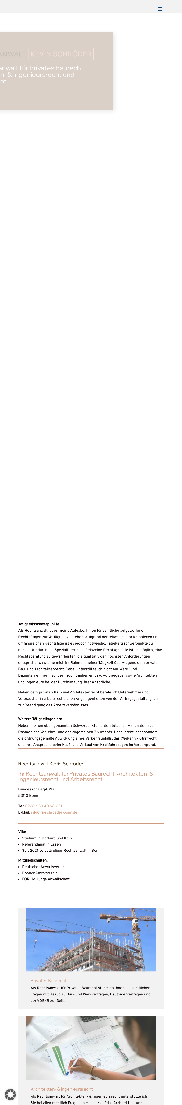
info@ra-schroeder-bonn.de (54, 812)
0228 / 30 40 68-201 (43, 806)
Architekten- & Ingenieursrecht (62, 1089)
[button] (10, 1094)
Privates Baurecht (49, 980)
